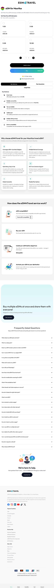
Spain (8, 520)
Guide (18, 587)
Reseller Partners (11, 536)
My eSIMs (27, 587)
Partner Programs (11, 532)
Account (42, 587)
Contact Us (27, 475)
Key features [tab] (14, 84)
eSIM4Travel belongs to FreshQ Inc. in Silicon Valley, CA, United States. (23, 494)
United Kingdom (11, 513)
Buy (34, 70)
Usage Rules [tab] (27, 87)
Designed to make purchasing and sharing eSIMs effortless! (17, 312)
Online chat (33, 575)
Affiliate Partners (11, 534)
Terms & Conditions (11, 553)
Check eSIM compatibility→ (9, 18)
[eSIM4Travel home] (27, 3)
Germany (9, 522)
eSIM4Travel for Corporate (13, 538)
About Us (9, 548)
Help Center (10, 546)
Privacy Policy (10, 555)
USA (8, 511)
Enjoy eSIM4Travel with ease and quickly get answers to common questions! (27, 330)
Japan (8, 526)
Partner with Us (10, 559)
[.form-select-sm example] (27, 58)
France (8, 518)
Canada (9, 515)
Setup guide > (19, 252)
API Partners (10, 541)
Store (11, 587)
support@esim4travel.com (23, 575)
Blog (8, 551)
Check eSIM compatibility (24, 217)
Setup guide (10, 557)
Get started (8, 317)
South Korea (10, 524)
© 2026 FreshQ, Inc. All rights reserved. (27, 573)
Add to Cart (26, 65)
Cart (34, 587)
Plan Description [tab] (40, 84)
